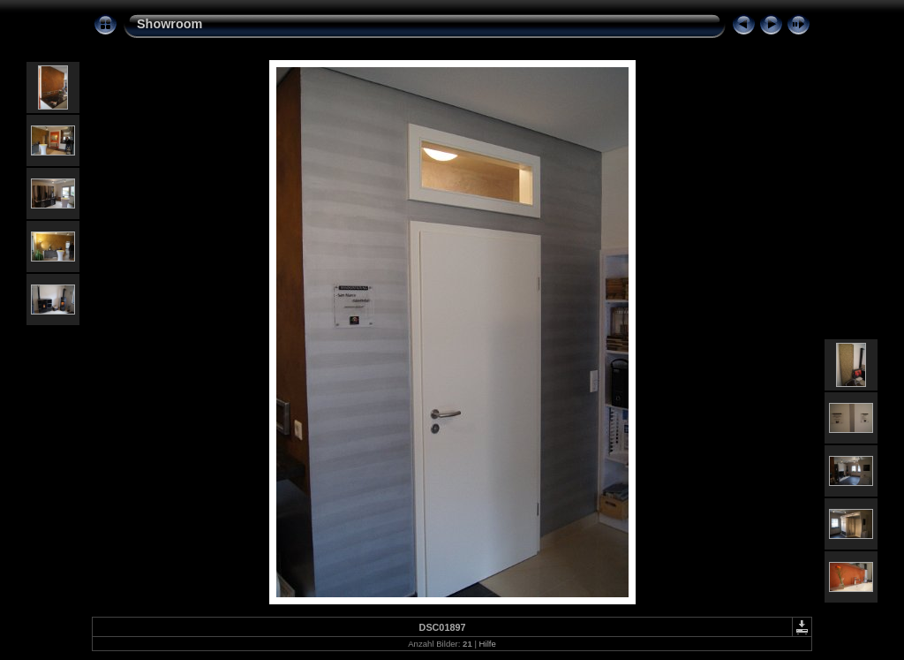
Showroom (169, 24)
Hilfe (487, 644)
